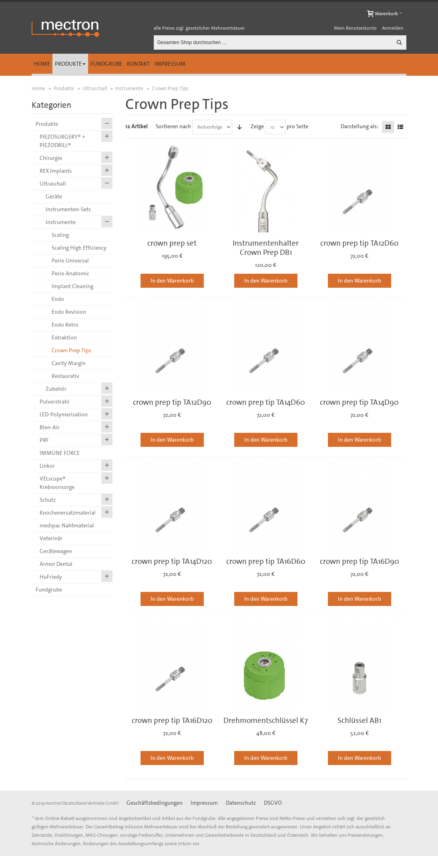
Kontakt (138, 63)
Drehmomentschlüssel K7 (265, 720)
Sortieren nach (173, 126)
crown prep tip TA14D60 (265, 402)
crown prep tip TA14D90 (359, 402)
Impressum (170, 63)
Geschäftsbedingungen (155, 802)
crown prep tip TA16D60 (265, 561)
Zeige (257, 126)
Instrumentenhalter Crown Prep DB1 (266, 247)
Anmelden (393, 28)
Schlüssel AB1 (359, 720)
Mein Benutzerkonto (355, 28)
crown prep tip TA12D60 (359, 243)
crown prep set (172, 243)
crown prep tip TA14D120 (172, 561)
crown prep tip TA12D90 (172, 402)
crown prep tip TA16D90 (359, 561)
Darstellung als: (359, 126)
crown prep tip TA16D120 (172, 720)
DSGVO (273, 802)
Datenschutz (241, 802)
